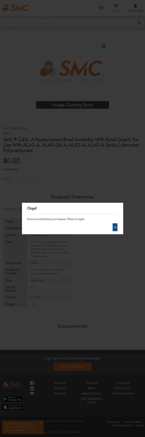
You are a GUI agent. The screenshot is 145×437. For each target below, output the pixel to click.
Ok (115, 227)
